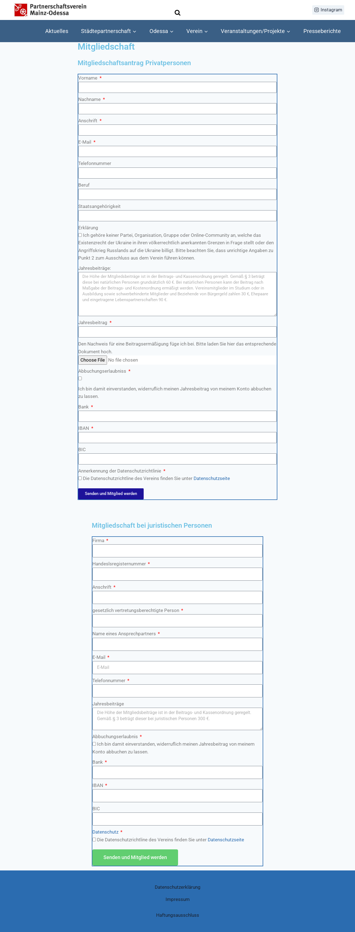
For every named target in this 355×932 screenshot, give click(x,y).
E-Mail (85, 142)
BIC (82, 449)
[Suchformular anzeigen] (177, 13)
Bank (84, 407)
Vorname (88, 78)
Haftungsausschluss (177, 915)
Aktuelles (56, 31)
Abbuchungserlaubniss (102, 371)
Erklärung (88, 227)
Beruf (84, 185)
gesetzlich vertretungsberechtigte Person (136, 610)
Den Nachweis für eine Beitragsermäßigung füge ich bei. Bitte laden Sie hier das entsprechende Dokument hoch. (177, 347)
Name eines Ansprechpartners (124, 633)
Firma (98, 540)
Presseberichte (322, 31)
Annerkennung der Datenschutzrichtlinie (120, 471)
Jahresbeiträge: (94, 268)
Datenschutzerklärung (178, 887)
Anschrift (88, 120)
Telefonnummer (94, 163)
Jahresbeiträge (108, 704)
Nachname (90, 99)
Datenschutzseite (212, 478)
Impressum (178, 899)
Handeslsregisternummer (119, 564)
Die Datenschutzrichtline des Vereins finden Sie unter (156, 478)
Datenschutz (106, 832)
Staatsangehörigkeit (99, 206)
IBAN (84, 428)
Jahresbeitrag (93, 322)
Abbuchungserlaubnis (115, 736)
